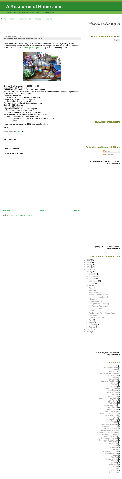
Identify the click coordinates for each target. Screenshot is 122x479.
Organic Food (112, 409)
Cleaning (114, 383)
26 (117, 366)
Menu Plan (113, 404)
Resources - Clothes (110, 427)
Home (3, 19)
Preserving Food (111, 415)
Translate (48, 19)
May (91, 290)
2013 (89, 269)
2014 (89, 267)
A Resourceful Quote (110, 368)
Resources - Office (111, 442)
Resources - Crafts (110, 428)
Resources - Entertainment (107, 432)
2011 (89, 329)
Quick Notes (113, 419)
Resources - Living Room (108, 440)
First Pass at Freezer (96, 318)
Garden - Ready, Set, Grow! (99, 295)
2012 (89, 272)
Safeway (113, 447)
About (12, 19)
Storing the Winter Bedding (99, 304)
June (91, 288)
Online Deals (112, 408)
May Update (93, 315)
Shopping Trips (111, 453)
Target (115, 455)
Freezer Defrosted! (96, 308)
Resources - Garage (110, 434)
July (90, 285)
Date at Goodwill (95, 292)
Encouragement (112, 389)
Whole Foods (113, 472)
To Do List (114, 461)
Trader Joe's (113, 465)
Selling (115, 449)
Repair (115, 423)
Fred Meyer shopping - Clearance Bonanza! (23, 38)
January (92, 327)
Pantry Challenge (111, 411)
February (92, 325)
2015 (89, 265)
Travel (115, 466)
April (91, 320)
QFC (116, 417)
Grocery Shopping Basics (108, 398)
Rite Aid (115, 446)
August (92, 283)
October (92, 278)
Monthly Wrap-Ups (110, 406)
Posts (106, 151)
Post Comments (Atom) (23, 215)
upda (116, 468)
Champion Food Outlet (109, 381)
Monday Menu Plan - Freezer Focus (102, 313)
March (91, 322)
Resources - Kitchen (109, 438)
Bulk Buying (113, 379)
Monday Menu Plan (96, 301)
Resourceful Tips (24, 19)
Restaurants (113, 444)
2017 (89, 260)
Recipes (38, 19)
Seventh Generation (110, 451)
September (93, 281)
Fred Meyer (112, 390)
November (93, 276)
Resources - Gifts (110, 436)
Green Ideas (113, 396)
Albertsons (113, 371)
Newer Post (6, 210)
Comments (108, 155)
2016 (89, 262)
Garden (114, 394)
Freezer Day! (93, 311)
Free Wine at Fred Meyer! (98, 306)
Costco (115, 385)
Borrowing (114, 377)
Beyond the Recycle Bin (109, 373)
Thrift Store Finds (111, 459)
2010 (89, 332)
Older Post (77, 210)
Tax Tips (114, 457)
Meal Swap (112, 402)
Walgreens (114, 470)
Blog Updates (112, 375)
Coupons (113, 387)
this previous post (33, 48)
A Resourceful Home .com (34, 6)
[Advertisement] (45, 27)
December (93, 274)
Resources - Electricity (109, 430)
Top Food (113, 463)
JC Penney (113, 400)
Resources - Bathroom (109, 425)
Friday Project (112, 392)
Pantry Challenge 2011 (109, 413)
